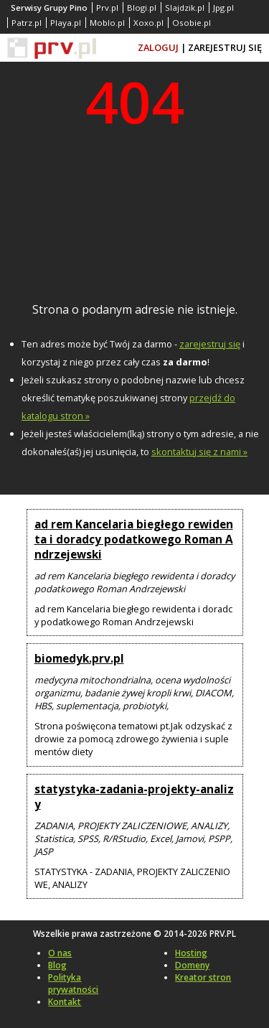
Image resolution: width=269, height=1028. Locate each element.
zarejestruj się (209, 343)
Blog (57, 965)
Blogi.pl (141, 7)
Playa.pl (65, 22)
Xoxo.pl (148, 22)
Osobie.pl (191, 22)
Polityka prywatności (73, 983)
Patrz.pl (26, 22)
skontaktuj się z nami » (199, 451)
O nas (60, 953)
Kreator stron (203, 977)
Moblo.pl (107, 22)
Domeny (192, 965)
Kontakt (64, 1002)
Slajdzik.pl (184, 7)
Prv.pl (107, 7)
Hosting (191, 953)
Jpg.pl (223, 7)
